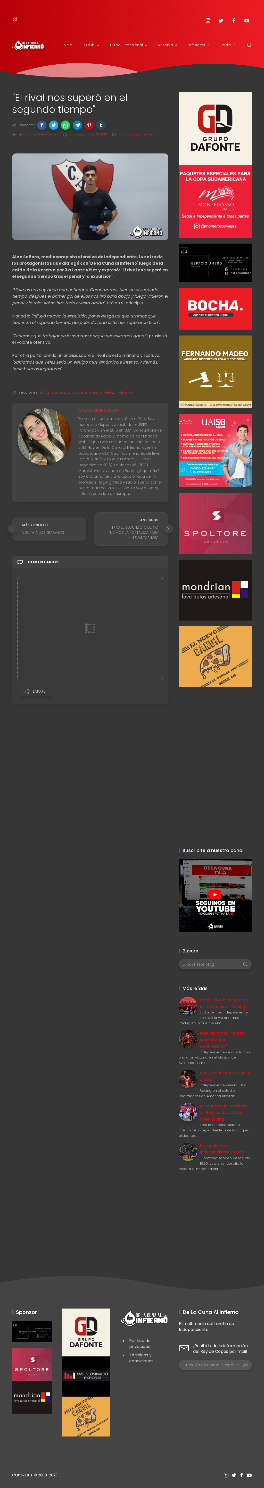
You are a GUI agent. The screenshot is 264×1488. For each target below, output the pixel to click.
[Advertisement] (215, 719)
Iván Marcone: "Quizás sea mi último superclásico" (222, 1039)
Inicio (67, 45)
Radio (228, 45)
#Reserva (125, 392)
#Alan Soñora (52, 392)
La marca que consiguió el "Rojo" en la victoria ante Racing (223, 1112)
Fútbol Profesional (129, 45)
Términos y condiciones (141, 1358)
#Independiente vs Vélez (90, 392)
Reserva (168, 45)
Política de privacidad (140, 1343)
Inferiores (199, 45)
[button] (41, 125)
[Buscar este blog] (215, 964)
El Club (91, 45)
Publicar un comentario (137, 134)
